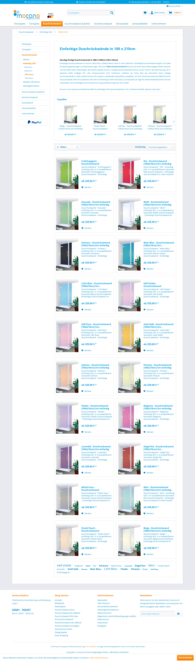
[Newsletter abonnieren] (178, 613)
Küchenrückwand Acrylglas (67, 626)
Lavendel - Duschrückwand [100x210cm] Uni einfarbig (96, 448)
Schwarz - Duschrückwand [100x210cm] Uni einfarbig (95, 244)
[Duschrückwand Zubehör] (77, 23)
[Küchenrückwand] (103, 23)
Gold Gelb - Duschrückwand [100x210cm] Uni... (158, 325)
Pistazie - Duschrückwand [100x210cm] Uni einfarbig (160, 127)
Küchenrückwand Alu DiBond (68, 622)
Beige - (146, 569)
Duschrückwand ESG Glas (66, 616)
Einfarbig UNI (29, 63)
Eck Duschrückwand (64, 619)
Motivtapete (60, 606)
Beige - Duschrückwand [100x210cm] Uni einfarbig (70, 127)
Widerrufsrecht (104, 613)
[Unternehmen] (159, 23)
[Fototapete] (19, 23)
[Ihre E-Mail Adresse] (157, 613)
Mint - (152, 565)
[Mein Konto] (157, 12)
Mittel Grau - (117, 565)
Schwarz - (104, 565)
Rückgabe (102, 626)
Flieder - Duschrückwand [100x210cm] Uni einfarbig (95, 407)
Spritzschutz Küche (63, 629)
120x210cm (29, 78)
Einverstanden (185, 657)
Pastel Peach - (164, 565)
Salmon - (85, 569)
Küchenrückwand (30, 97)
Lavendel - (129, 566)
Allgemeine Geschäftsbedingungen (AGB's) (117, 616)
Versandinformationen (108, 606)
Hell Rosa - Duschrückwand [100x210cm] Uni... (96, 325)
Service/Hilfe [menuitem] (174, 6)
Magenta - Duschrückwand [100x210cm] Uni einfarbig (158, 407)
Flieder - (125, 569)
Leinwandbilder (29, 108)
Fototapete (26, 44)
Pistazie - (136, 569)
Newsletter (102, 600)
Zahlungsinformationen (108, 609)
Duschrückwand (29, 55)
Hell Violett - (65, 565)
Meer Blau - (96, 569)
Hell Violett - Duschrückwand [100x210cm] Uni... (153, 284)
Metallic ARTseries (31, 82)
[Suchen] (112, 12)
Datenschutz (103, 619)
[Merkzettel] (145, 12)
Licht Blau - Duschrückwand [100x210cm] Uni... (96, 284)
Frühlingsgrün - (64, 572)
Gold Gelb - (74, 569)
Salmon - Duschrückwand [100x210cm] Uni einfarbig (130, 127)
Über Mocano (104, 603)
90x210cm (28, 71)
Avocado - (61, 569)
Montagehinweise (31, 86)
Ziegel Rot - (141, 565)
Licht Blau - (111, 569)
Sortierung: (140, 147)
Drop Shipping (61, 635)
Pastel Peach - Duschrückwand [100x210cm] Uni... (100, 127)
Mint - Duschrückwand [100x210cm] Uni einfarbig (157, 488)
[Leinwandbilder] (140, 23)
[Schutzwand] (122, 23)
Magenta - (79, 565)
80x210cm (28, 67)
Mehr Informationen (99, 657)
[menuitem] (91, 12)
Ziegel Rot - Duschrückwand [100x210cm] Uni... (159, 448)
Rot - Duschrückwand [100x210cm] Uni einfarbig (157, 162)
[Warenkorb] (175, 12)
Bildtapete (59, 603)
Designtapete (61, 632)
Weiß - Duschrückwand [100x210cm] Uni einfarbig (157, 203)
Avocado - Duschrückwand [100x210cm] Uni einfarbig (95, 203)
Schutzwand (27, 102)
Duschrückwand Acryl (64, 609)
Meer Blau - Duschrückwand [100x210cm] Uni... (159, 244)
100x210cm (29, 74)
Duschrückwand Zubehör (33, 92)
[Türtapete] (34, 23)
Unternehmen (28, 113)
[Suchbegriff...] (91, 12)
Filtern (61, 147)
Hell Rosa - (155, 569)
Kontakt (58, 600)
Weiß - (89, 566)
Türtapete (26, 49)
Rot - (95, 565)
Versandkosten (91, 646)
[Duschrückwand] (52, 23)
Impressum (103, 622)
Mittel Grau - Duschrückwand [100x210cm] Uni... (91, 488)
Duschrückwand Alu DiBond (67, 613)
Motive (26, 59)
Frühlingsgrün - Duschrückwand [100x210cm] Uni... (91, 162)
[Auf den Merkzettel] (86, 187)
